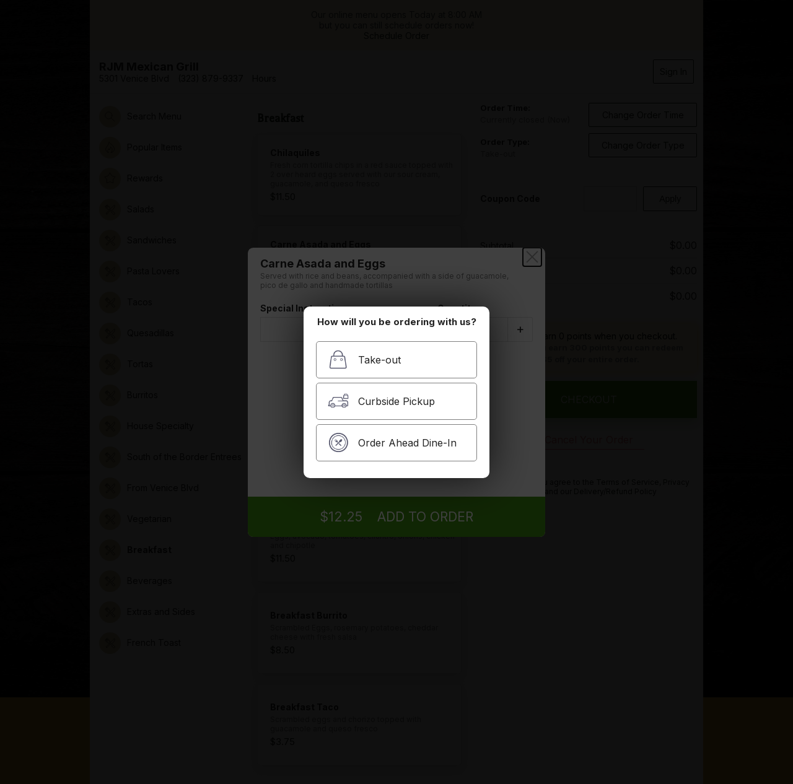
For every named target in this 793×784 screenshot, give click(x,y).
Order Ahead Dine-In (392, 442)
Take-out (364, 359)
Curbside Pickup (381, 401)
